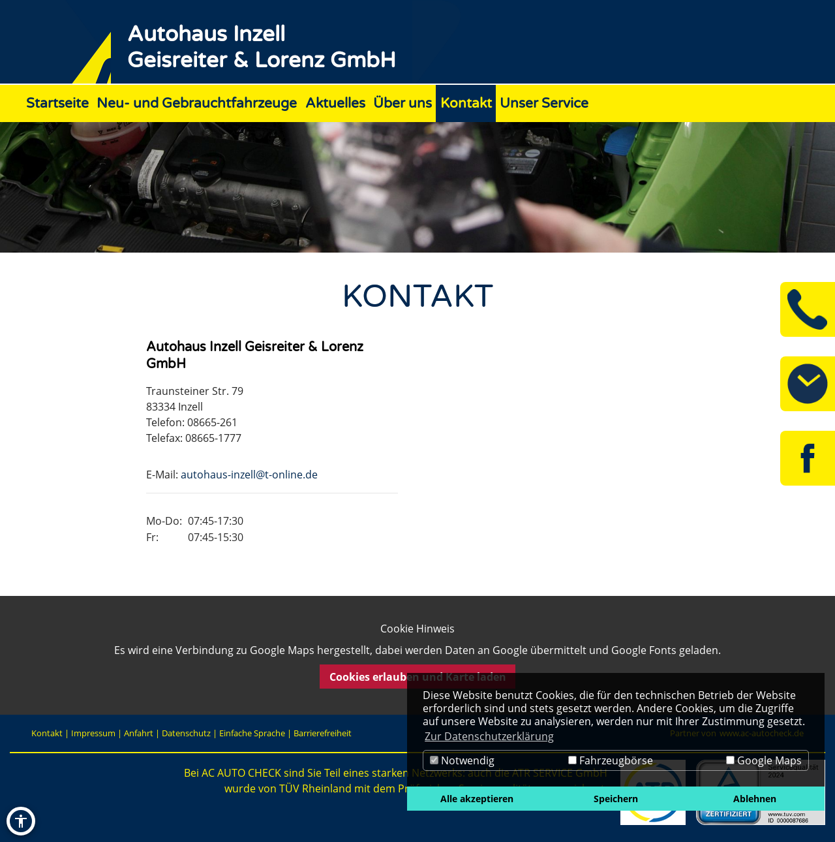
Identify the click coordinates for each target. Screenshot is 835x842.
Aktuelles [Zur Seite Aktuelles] (335, 103)
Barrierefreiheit (323, 733)
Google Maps (764, 760)
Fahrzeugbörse (610, 760)
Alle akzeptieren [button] (476, 798)
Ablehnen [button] (754, 798)
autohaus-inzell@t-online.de (249, 474)
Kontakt (47, 733)
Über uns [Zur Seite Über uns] (402, 103)
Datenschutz (186, 733)
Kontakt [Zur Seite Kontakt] (466, 103)
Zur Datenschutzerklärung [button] (489, 736)
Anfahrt (138, 733)
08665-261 (212, 422)
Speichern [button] (616, 798)
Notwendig (462, 760)
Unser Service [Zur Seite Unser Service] (544, 103)
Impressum (93, 733)
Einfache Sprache (252, 733)
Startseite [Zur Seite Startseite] (57, 103)
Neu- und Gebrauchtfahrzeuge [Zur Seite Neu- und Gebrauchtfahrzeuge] (197, 103)
